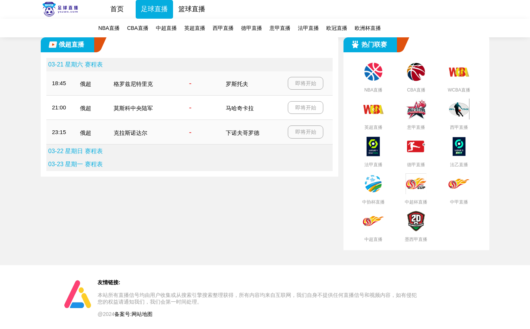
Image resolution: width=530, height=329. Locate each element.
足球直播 (154, 9)
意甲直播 (279, 28)
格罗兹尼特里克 (133, 84)
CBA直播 (137, 28)
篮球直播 (191, 9)
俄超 (85, 84)
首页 (117, 9)
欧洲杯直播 (368, 28)
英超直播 (194, 28)
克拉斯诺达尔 (130, 133)
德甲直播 (251, 28)
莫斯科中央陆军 (133, 108)
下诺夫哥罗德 (242, 133)
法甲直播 (308, 28)
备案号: (123, 314)
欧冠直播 (336, 28)
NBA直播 (109, 28)
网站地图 (142, 314)
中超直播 (166, 28)
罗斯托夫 (237, 84)
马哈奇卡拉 (240, 108)
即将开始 (305, 83)
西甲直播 (223, 28)
